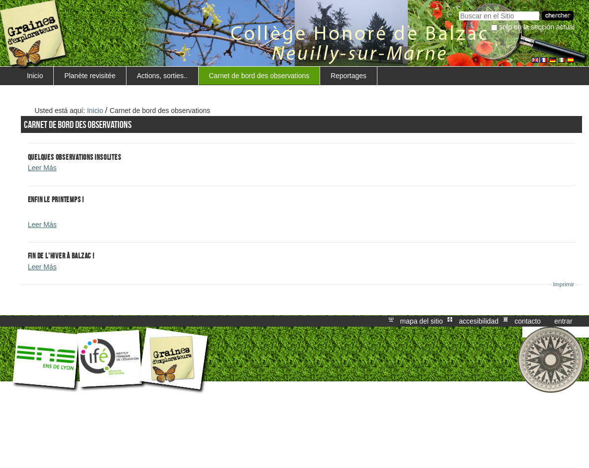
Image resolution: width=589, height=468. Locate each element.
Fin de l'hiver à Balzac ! (61, 255)
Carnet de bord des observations (259, 76)
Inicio (35, 76)
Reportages (348, 76)
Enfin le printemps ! (56, 199)
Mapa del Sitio (421, 321)
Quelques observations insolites (74, 157)
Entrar (563, 321)
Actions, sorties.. (162, 76)
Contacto (527, 321)
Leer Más (42, 168)
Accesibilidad (479, 321)
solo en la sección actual (537, 27)
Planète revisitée (90, 76)
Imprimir (564, 284)
